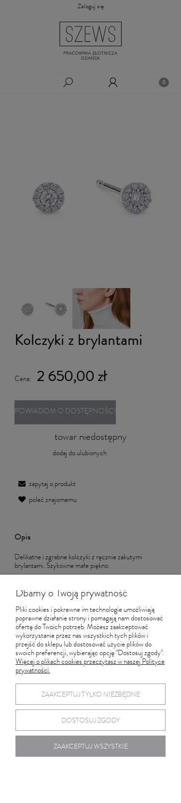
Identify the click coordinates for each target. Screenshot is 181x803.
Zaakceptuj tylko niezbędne (91, 695)
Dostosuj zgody (90, 721)
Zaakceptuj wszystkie (91, 747)
